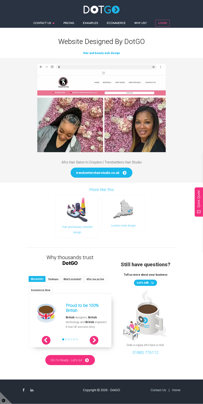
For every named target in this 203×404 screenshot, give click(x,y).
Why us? (140, 23)
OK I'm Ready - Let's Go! (66, 360)
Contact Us (158, 390)
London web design (123, 225)
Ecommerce (116, 23)
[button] (49, 340)
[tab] (37, 278)
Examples (90, 23)
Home (176, 390)
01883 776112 (145, 351)
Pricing (68, 23)
